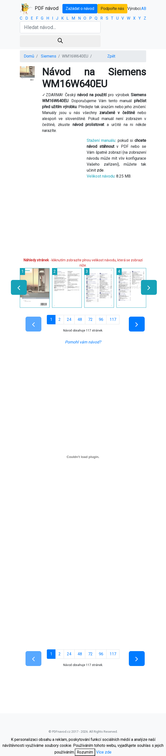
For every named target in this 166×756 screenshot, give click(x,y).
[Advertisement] (83, 220)
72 (90, 319)
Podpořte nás (112, 8)
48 (80, 319)
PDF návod (39, 8)
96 (101, 319)
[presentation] (17, 287)
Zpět (111, 56)
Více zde (103, 752)
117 (113, 319)
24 (69, 319)
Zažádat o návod (80, 8)
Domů (29, 56)
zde (100, 170)
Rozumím (85, 752)
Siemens (48, 56)
